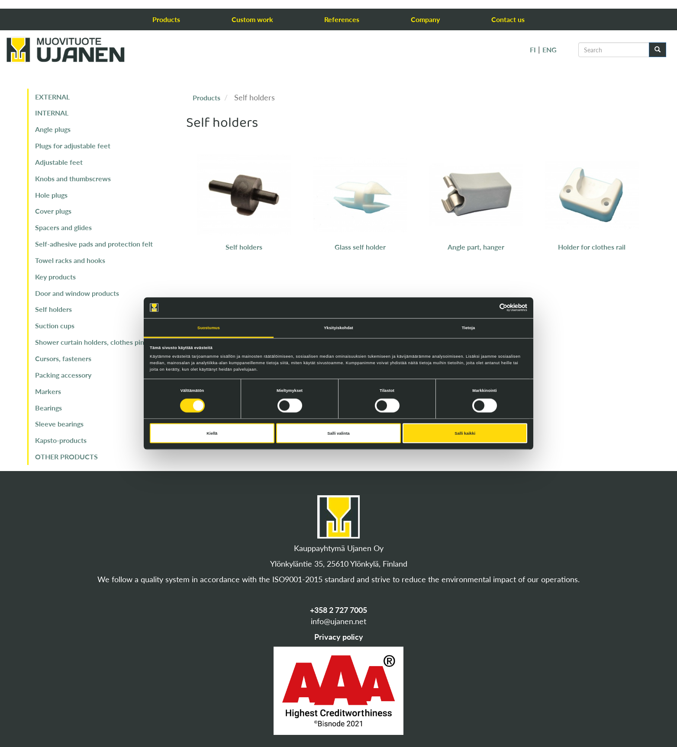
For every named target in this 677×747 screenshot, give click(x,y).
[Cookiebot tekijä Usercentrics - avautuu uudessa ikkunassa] (489, 308)
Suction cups (54, 325)
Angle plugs (53, 129)
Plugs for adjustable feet (72, 145)
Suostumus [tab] (208, 327)
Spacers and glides (63, 227)
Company (425, 19)
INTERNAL (51, 113)
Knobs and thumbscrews (73, 178)
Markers (48, 391)
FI (533, 49)
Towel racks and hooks (70, 260)
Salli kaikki (465, 433)
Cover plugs (53, 211)
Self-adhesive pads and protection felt (94, 244)
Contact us (508, 19)
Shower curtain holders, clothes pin (89, 342)
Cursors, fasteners (63, 358)
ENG (549, 49)
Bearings (48, 408)
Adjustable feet (59, 162)
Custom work (252, 19)
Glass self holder (360, 247)
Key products (55, 277)
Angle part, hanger (476, 247)
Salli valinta (338, 433)
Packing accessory (63, 375)
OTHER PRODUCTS (66, 456)
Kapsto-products (61, 440)
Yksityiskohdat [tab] (338, 327)
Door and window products (77, 293)
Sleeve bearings (59, 424)
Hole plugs (51, 195)
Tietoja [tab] (468, 327)
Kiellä (211, 433)
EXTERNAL (52, 97)
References (341, 19)
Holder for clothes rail (591, 247)
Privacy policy (338, 636)
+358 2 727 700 (336, 610)
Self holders (53, 309)
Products (166, 19)
